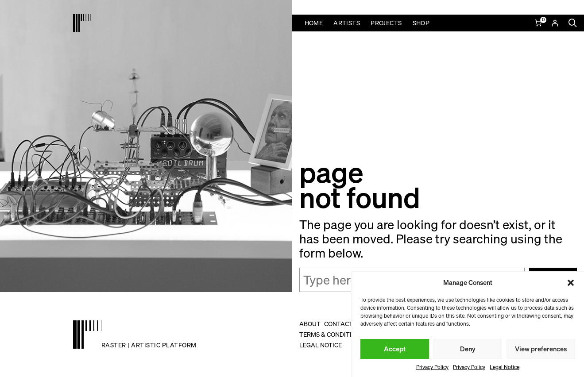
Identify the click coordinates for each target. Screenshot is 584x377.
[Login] (555, 23)
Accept (395, 348)
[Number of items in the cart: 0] (539, 23)
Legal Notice (504, 367)
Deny (468, 348)
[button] (570, 282)
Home (314, 23)
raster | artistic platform (149, 345)
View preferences (541, 348)
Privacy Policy (432, 367)
